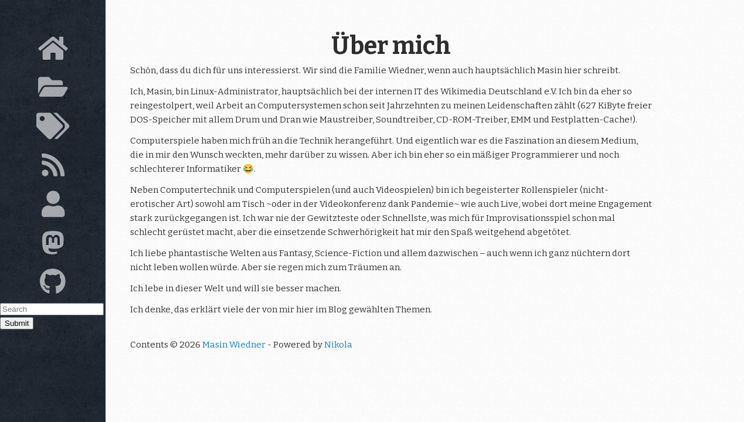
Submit (17, 323)
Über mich (391, 45)
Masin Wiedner (234, 344)
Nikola (338, 344)
